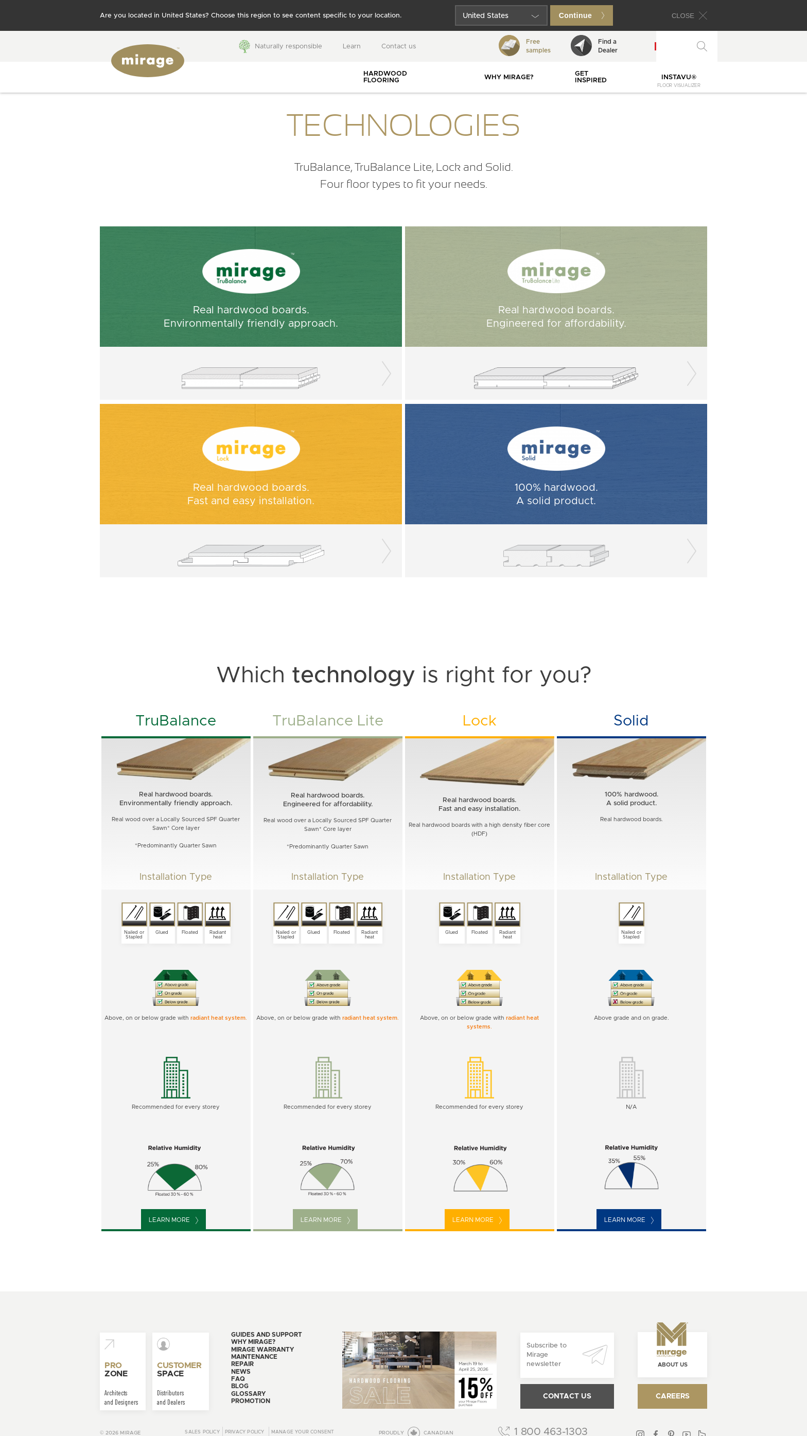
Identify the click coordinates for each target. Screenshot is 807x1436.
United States (485, 16)
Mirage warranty (262, 1349)
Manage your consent (303, 1432)
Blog (240, 1386)
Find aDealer (594, 45)
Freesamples (525, 45)
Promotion (250, 1401)
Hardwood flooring (385, 77)
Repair (242, 1364)
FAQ (238, 1379)
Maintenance (254, 1357)
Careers (673, 1396)
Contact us (398, 46)
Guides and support (266, 1335)
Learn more (173, 1220)
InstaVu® (678, 81)
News (241, 1372)
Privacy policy (245, 1432)
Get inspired (591, 77)
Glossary (248, 1394)
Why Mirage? (509, 77)
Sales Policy (202, 1432)
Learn (352, 46)
